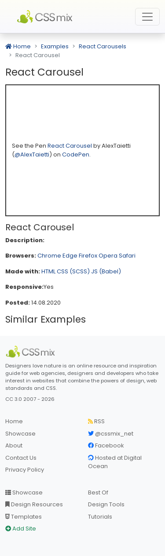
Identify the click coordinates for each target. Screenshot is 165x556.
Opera (108, 255)
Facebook (106, 445)
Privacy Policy (24, 469)
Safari (127, 255)
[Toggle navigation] (147, 16)
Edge (69, 255)
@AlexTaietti (32, 154)
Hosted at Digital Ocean (115, 462)
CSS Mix (46, 17)
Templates (23, 516)
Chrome (49, 255)
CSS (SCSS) (73, 271)
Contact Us (21, 458)
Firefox (88, 255)
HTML (48, 271)
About (13, 445)
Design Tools (106, 504)
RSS (96, 421)
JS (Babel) (106, 271)
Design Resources (34, 504)
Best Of (98, 492)
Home (18, 46)
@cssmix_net (110, 433)
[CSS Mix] (31, 352)
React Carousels (102, 46)
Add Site (20, 528)
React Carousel (70, 146)
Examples (55, 46)
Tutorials (100, 516)
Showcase (20, 433)
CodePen (75, 154)
